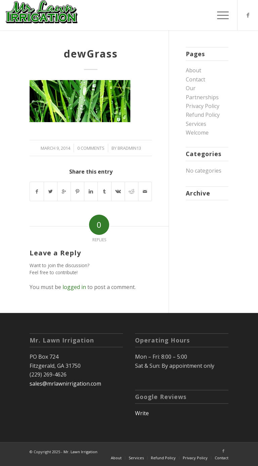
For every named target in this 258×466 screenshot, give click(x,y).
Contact (195, 79)
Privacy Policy (202, 106)
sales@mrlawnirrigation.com (65, 383)
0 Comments (90, 148)
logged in (74, 287)
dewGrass (91, 54)
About (193, 70)
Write (142, 413)
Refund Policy (203, 114)
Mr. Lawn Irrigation (80, 451)
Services (196, 124)
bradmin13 (129, 148)
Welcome (197, 132)
